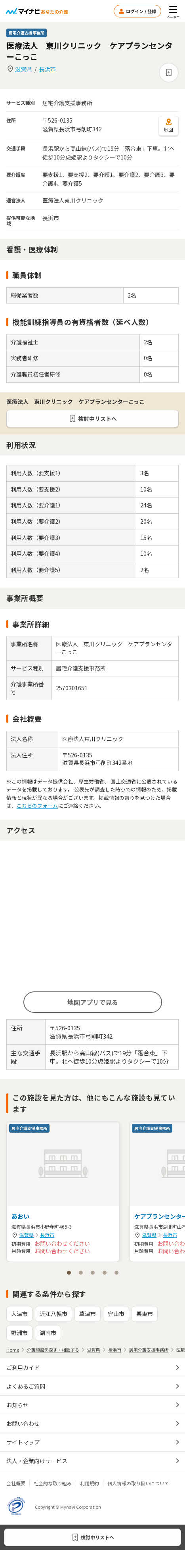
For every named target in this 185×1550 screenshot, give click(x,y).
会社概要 (15, 1483)
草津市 (87, 1314)
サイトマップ (23, 1442)
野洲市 (19, 1333)
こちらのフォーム (37, 805)
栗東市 (144, 1314)
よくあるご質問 (25, 1386)
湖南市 (48, 1333)
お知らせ (17, 1405)
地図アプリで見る (92, 1002)
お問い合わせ (23, 1423)
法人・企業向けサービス (36, 1461)
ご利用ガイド (23, 1367)
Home (12, 1349)
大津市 (19, 1314)
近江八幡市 (53, 1314)
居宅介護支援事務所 (148, 1349)
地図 (169, 125)
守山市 (116, 1314)
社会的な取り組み (53, 1483)
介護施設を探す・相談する (53, 1349)
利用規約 (89, 1483)
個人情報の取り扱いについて (138, 1483)
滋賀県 (23, 69)
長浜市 (47, 69)
